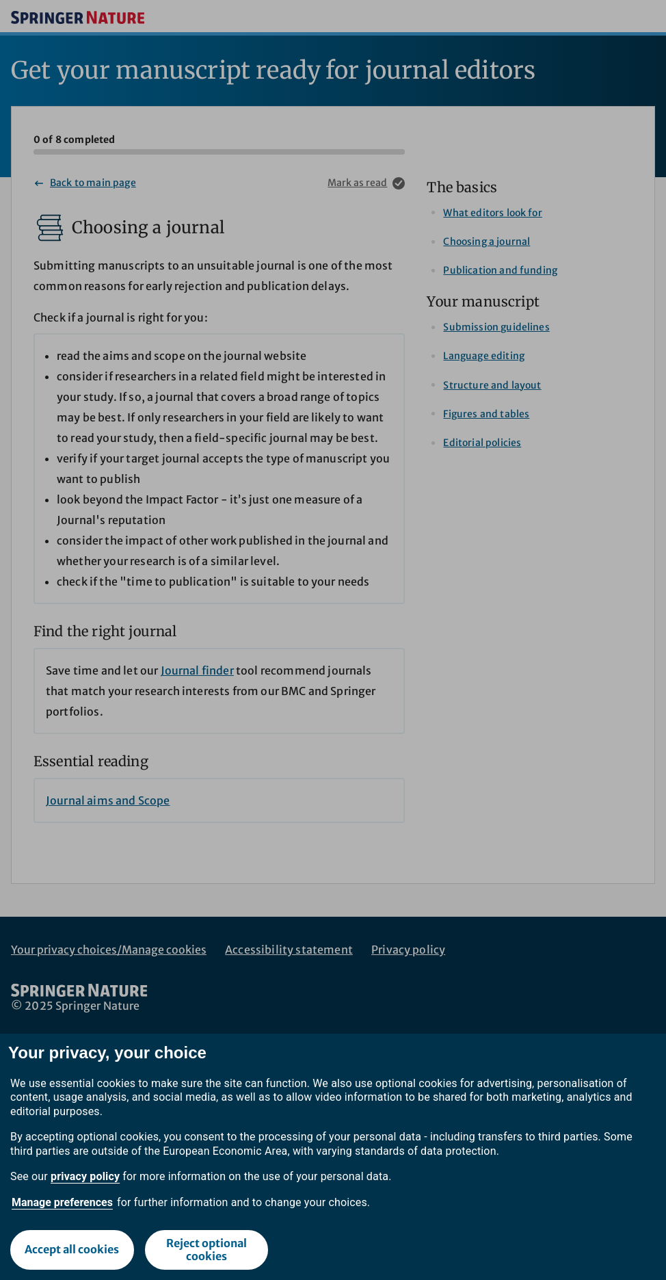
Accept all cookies (72, 1249)
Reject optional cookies (206, 1249)
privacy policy (85, 1176)
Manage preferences (62, 1202)
